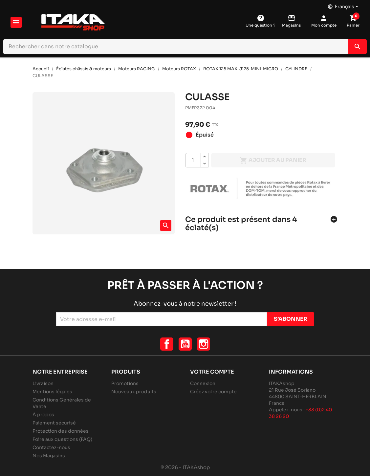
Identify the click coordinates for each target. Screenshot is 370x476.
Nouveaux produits (133, 392)
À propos (43, 415)
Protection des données (61, 431)
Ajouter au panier (273, 160)
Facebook (166, 344)
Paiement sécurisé (54, 423)
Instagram (203, 344)
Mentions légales (52, 392)
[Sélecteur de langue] (343, 5)
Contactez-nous (51, 447)
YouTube (185, 344)
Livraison (43, 383)
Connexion (202, 383)
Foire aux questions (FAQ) (62, 439)
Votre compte (212, 371)
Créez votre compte (213, 392)
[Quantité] (193, 160)
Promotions (125, 383)
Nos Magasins (49, 456)
